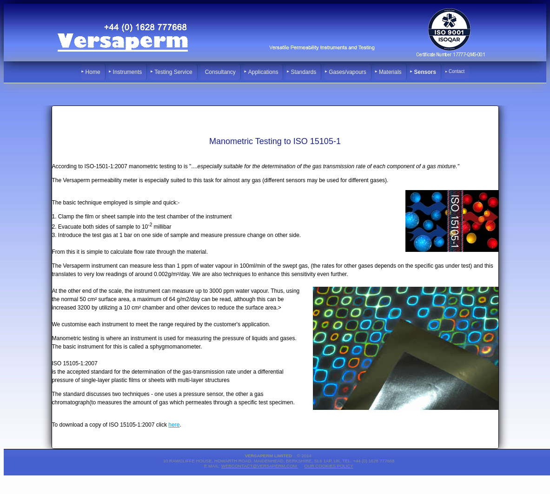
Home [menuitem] (93, 72)
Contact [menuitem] (456, 71)
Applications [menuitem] (263, 72)
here (173, 425)
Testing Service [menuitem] (173, 72)
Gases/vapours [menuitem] (347, 72)
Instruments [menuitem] (127, 72)
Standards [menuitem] (303, 72)
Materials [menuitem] (390, 72)
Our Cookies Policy (328, 465)
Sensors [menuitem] (425, 72)
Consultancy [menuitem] (220, 72)
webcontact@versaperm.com (259, 465)
